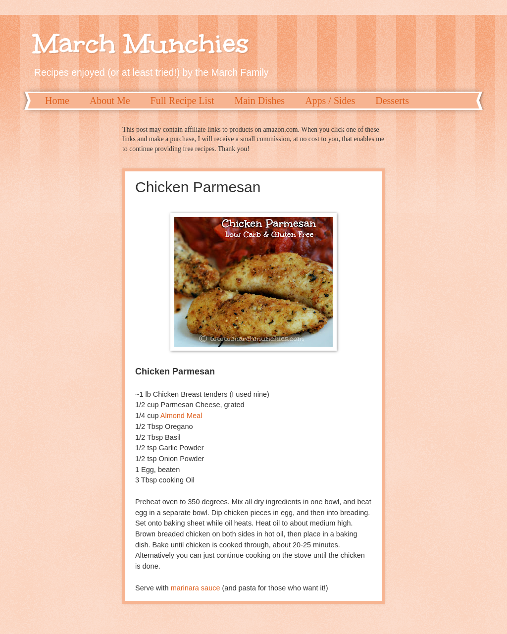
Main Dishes (259, 100)
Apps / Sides (330, 100)
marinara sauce (195, 588)
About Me (110, 100)
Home (57, 100)
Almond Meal (181, 416)
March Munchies (141, 43)
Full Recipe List (182, 100)
